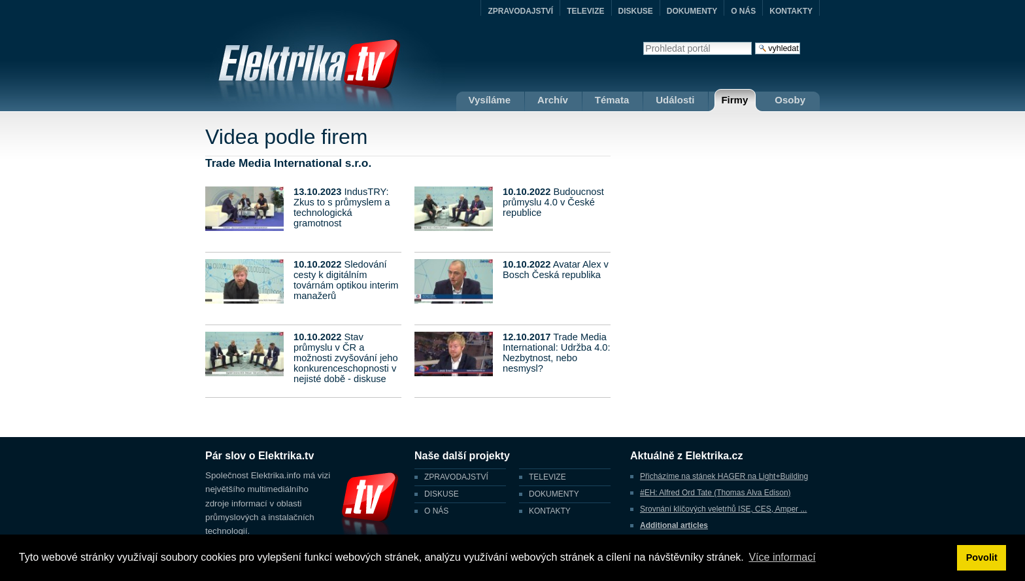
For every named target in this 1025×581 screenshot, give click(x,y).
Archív (552, 99)
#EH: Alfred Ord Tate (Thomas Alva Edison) (715, 492)
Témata (612, 99)
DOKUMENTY (692, 11)
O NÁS (743, 11)
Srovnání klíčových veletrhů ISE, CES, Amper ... (723, 509)
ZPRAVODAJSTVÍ (520, 11)
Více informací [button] (781, 557)
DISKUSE (635, 11)
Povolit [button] (982, 557)
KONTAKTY (791, 11)
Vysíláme (490, 99)
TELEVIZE (585, 11)
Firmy (734, 99)
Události (675, 99)
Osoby (790, 99)
